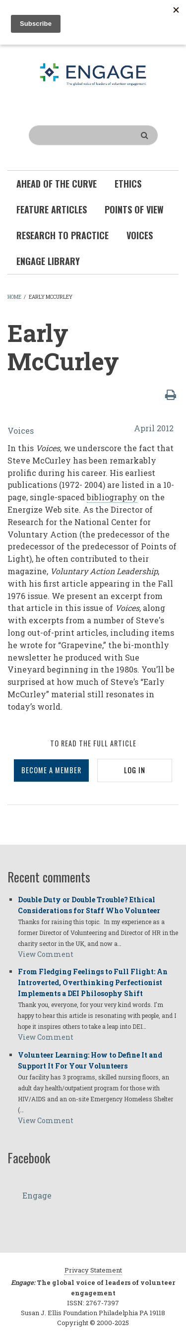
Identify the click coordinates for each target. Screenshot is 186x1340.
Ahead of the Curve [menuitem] (56, 183)
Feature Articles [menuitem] (51, 209)
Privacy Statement (93, 1270)
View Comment (45, 954)
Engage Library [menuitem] (48, 261)
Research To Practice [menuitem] (62, 235)
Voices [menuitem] (139, 235)
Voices (20, 430)
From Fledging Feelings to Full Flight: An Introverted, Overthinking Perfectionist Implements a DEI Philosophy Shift (93, 982)
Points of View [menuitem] (134, 209)
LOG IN (134, 770)
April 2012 (154, 428)
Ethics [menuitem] (128, 183)
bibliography (112, 497)
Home (14, 297)
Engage (37, 1195)
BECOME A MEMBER (51, 770)
